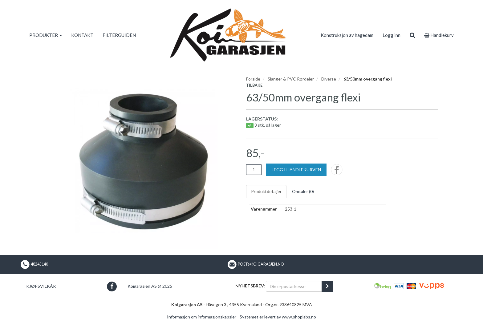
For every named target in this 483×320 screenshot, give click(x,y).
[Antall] (254, 169)
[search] (412, 35)
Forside (253, 78)
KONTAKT (82, 35)
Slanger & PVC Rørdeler (291, 78)
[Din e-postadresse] (294, 286)
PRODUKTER (45, 35)
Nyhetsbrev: (250, 285)
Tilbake (254, 85)
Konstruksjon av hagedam (347, 35)
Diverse (328, 78)
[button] (111, 286)
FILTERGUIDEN (119, 35)
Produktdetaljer (266, 191)
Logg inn (391, 35)
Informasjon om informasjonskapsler (201, 316)
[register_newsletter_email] (327, 286)
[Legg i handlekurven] (296, 170)
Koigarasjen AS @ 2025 (150, 286)
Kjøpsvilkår (41, 286)
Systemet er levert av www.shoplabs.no (278, 316)
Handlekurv (439, 35)
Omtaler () (303, 191)
